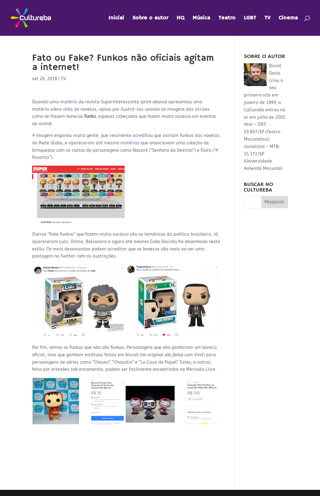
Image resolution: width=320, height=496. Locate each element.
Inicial (116, 18)
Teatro (226, 18)
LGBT (250, 18)
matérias (129, 143)
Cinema (288, 18)
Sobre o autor (150, 18)
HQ (180, 18)
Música (201, 18)
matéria (68, 102)
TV (267, 18)
